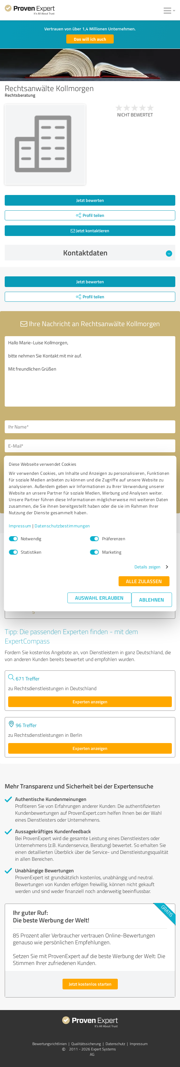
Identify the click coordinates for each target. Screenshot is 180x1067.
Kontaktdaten (117, 252)
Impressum (20, 526)
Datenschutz (115, 1043)
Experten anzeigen (90, 702)
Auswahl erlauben (99, 597)
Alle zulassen (144, 581)
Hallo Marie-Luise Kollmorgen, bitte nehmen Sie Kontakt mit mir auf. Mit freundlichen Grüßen (90, 371)
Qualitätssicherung (86, 1043)
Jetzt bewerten (90, 200)
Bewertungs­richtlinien (49, 1043)
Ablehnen (151, 599)
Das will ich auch (90, 39)
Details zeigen (147, 567)
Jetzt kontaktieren (90, 230)
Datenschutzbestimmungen (62, 526)
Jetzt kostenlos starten (90, 984)
